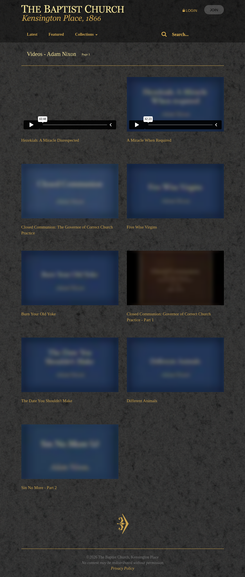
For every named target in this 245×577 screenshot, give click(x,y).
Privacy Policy (122, 568)
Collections (86, 34)
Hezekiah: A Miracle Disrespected (50, 140)
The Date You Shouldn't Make (46, 401)
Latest (32, 34)
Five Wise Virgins (142, 227)
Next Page (122, 523)
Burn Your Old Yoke (38, 314)
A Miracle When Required (149, 140)
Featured (56, 34)
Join (214, 10)
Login (190, 10)
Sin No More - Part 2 (39, 487)
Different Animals (142, 401)
